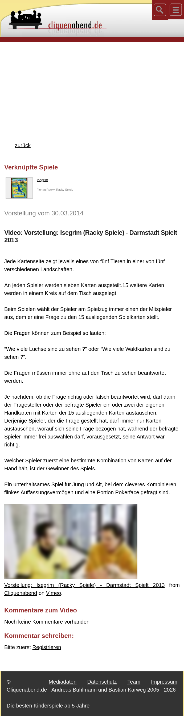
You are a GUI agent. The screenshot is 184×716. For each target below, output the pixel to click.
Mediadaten (63, 682)
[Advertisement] (94, 83)
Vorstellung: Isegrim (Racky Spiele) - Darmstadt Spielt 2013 (84, 585)
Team (133, 682)
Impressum (164, 682)
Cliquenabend (20, 593)
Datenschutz (102, 682)
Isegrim (27, 181)
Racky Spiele (64, 189)
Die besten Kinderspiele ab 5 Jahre (48, 706)
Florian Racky (46, 189)
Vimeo (53, 593)
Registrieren (46, 647)
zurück (23, 145)
